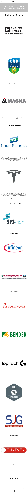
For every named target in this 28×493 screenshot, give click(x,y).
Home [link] (14, 487)
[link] (14, 1)
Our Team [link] (14, 488)
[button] (2, 1)
